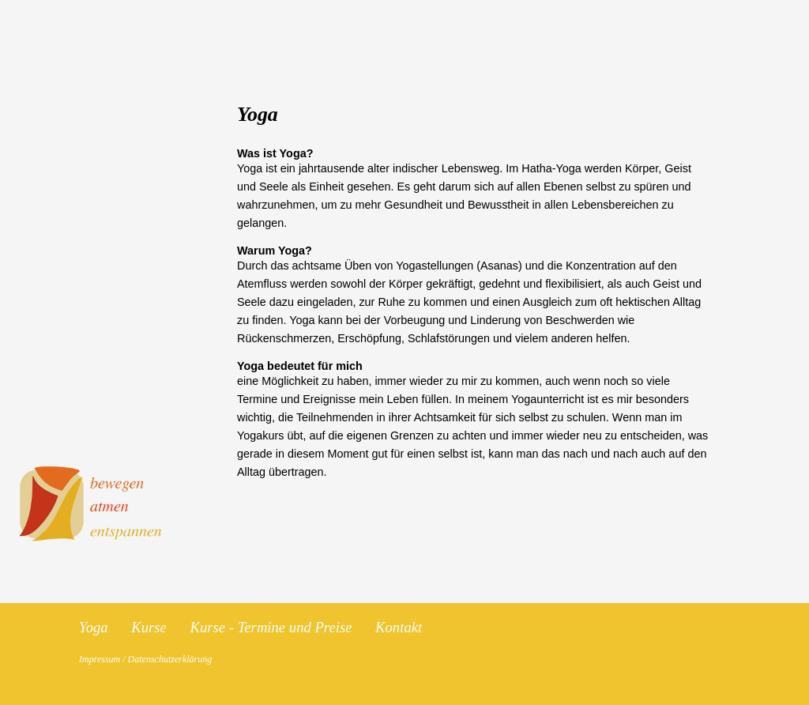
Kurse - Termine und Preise (273, 627)
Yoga (95, 627)
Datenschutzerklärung (170, 659)
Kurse (150, 627)
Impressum (99, 659)
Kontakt (398, 627)
